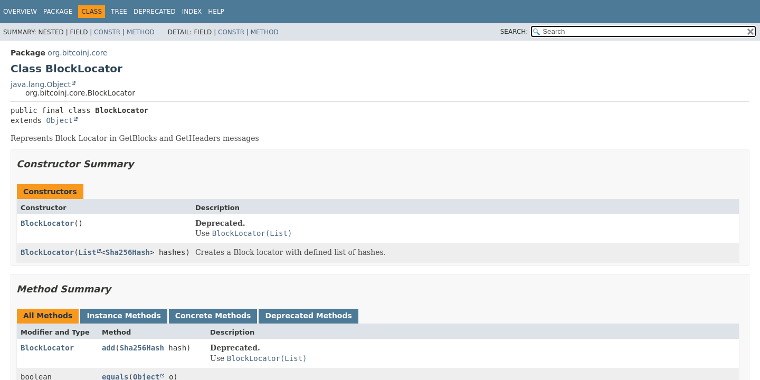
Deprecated (155, 11)
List (88, 252)
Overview (20, 11)
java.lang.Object (41, 84)
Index (192, 11)
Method (141, 32)
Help (216, 11)
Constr (107, 32)
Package (57, 11)
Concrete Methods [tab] (213, 315)
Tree (119, 11)
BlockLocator (47, 223)
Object (59, 120)
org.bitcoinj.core (77, 53)
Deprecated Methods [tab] (308, 315)
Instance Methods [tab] (123, 315)
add (108, 348)
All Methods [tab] (47, 315)
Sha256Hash (128, 252)
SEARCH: (514, 31)
